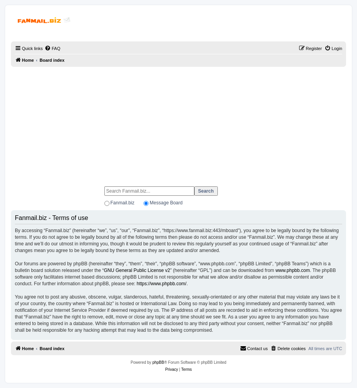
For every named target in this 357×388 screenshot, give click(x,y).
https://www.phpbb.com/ (162, 283)
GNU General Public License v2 (137, 270)
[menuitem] (52, 48)
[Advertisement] (178, 123)
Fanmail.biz (122, 203)
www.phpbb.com (292, 270)
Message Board (166, 203)
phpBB (158, 362)
